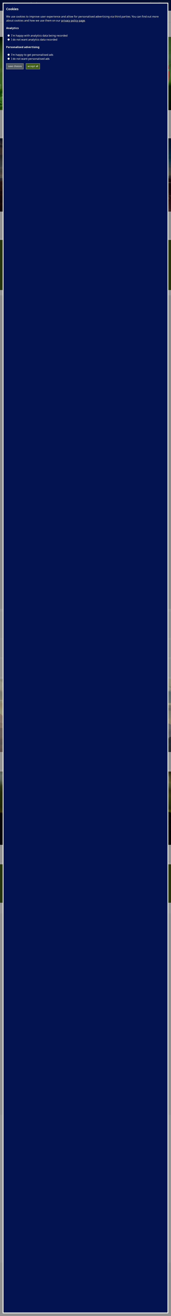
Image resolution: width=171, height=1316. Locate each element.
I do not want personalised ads (30, 59)
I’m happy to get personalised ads (32, 55)
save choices (15, 66)
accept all (33, 66)
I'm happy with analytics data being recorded (39, 35)
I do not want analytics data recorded (34, 39)
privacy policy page (73, 20)
